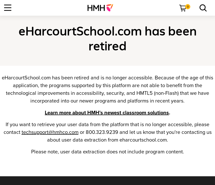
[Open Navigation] (7, 7)
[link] (102, 7)
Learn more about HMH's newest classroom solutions (107, 113)
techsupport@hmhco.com (50, 132)
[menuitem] (102, 7)
